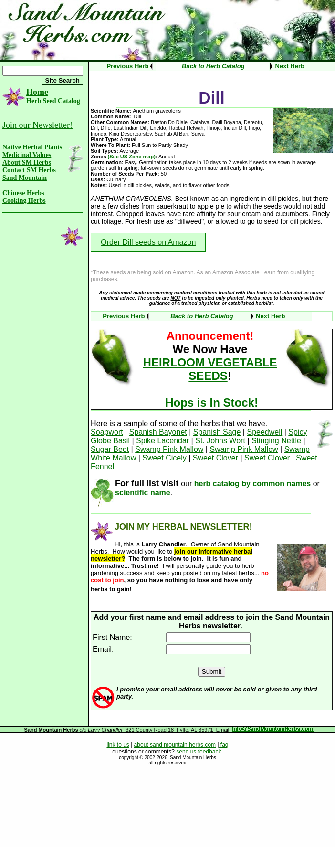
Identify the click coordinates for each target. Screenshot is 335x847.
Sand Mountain (24, 177)
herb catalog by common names (252, 484)
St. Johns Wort (220, 441)
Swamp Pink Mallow (169, 449)
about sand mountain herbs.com (175, 745)
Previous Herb (127, 66)
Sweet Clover (215, 458)
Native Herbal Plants (32, 147)
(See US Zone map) (132, 156)
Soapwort (107, 432)
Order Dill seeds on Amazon (148, 242)
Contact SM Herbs (29, 170)
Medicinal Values (26, 154)
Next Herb (289, 66)
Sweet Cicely (164, 458)
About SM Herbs (26, 162)
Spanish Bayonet (158, 432)
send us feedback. (199, 751)
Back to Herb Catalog (213, 66)
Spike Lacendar (162, 441)
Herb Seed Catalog (53, 101)
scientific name (142, 493)
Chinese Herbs (23, 193)
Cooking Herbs (24, 200)
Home (37, 92)
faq (224, 745)
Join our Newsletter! (37, 125)
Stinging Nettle (276, 441)
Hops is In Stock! (211, 402)
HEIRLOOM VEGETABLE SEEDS (210, 369)
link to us (117, 745)
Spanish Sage (217, 432)
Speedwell (264, 432)
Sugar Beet (110, 449)
